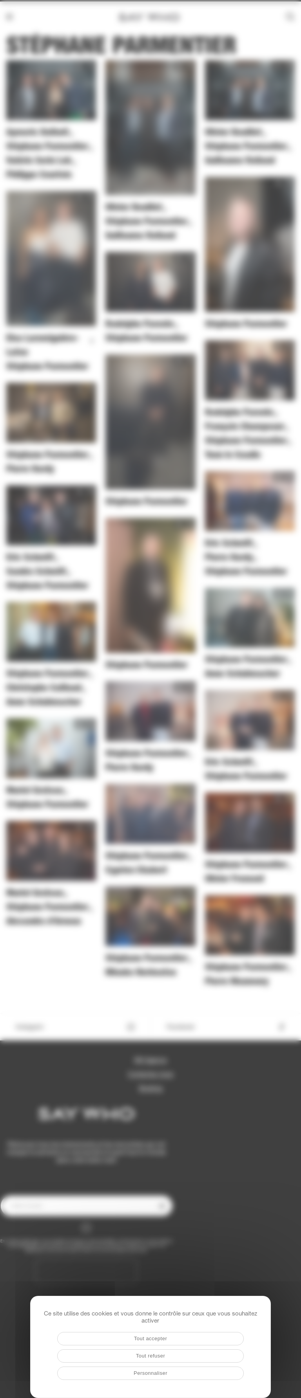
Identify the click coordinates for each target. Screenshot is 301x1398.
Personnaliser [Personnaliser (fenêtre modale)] (150, 1373)
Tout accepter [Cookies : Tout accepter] (150, 1338)
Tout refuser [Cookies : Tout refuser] (150, 1356)
